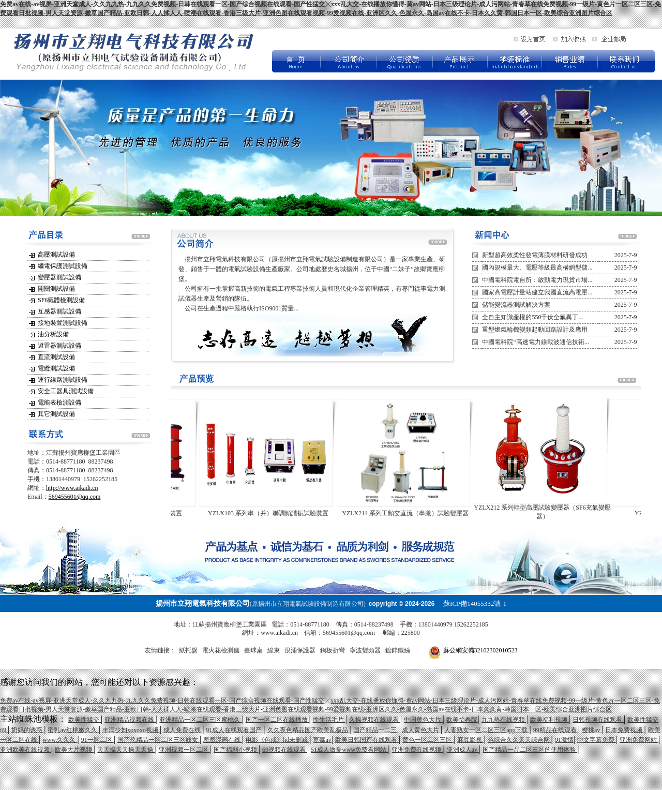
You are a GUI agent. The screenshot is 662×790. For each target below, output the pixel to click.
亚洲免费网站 (639, 739)
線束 (273, 650)
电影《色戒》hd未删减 (277, 739)
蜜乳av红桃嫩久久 (73, 730)
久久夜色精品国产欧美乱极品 (308, 730)
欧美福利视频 (549, 719)
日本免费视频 (624, 730)
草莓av (322, 739)
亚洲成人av (463, 749)
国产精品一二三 (375, 730)
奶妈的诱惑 (27, 730)
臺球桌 (253, 650)
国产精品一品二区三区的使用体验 (530, 749)
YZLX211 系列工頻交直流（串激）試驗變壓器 (411, 513)
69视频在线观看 (284, 749)
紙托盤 (188, 650)
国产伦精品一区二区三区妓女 (158, 739)
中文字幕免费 (596, 739)
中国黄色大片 (423, 719)
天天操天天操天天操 (126, 749)
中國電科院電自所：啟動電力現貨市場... (537, 280)
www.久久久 (59, 739)
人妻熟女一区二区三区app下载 (486, 730)
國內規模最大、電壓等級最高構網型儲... (537, 267)
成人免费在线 (182, 730)
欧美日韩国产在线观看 (367, 739)
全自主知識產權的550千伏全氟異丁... (532, 317)
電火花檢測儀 (220, 650)
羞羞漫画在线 (222, 739)
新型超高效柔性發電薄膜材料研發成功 (535, 255)
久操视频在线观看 (374, 719)
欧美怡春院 (461, 719)
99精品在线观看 (555, 730)
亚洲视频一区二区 (184, 749)
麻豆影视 (470, 739)
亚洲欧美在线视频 (25, 749)
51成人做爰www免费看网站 (349, 749)
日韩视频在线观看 (598, 719)
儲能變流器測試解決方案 (516, 304)
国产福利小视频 (236, 749)
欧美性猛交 (84, 719)
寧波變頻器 (365, 650)
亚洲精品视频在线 (130, 719)
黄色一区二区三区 (428, 739)
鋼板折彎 (332, 650)
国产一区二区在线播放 (277, 719)
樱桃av (591, 730)
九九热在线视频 (504, 719)
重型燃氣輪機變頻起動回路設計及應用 (535, 329)
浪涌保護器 (299, 650)
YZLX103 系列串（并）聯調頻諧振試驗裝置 (274, 513)
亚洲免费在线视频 (417, 749)
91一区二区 (97, 739)
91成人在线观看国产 (234, 730)
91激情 (564, 739)
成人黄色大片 (421, 730)
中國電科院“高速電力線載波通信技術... (535, 342)
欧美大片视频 (74, 749)
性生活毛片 (329, 719)
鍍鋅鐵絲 (397, 650)
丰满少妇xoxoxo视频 (131, 730)
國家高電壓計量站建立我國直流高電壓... (537, 292)
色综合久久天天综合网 (519, 739)
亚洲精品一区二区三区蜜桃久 (200, 719)
